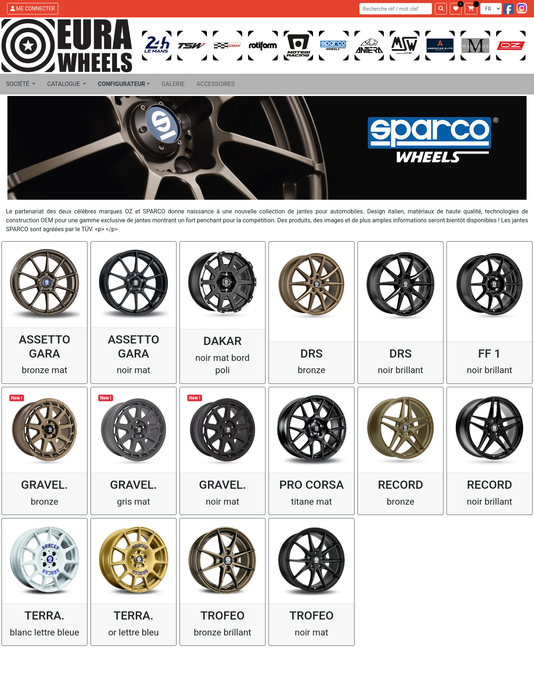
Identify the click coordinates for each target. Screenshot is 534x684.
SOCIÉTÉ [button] (18, 83)
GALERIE (173, 83)
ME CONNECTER (32, 8)
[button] (124, 84)
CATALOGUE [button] (64, 83)
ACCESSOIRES (216, 83)
